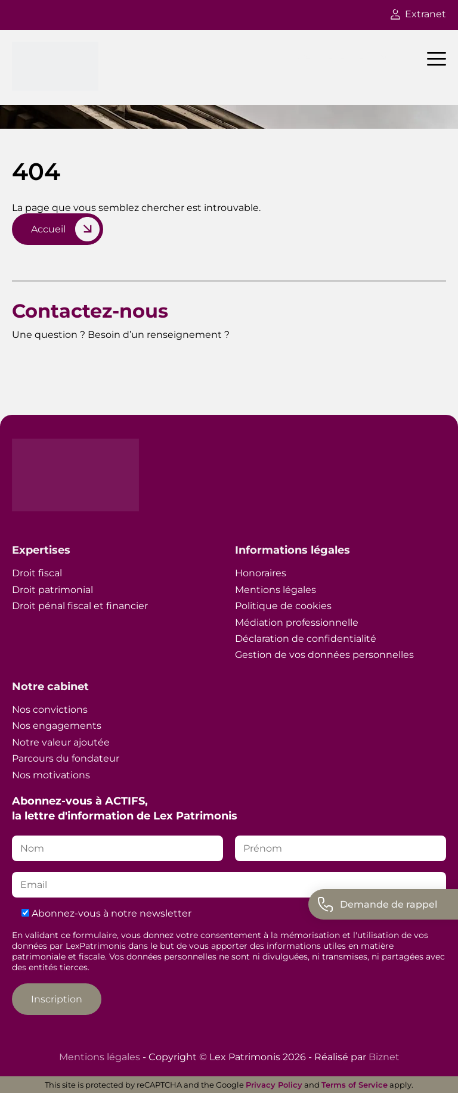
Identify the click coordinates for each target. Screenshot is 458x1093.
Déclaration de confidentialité (305, 638)
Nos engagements (56, 725)
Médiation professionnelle (296, 622)
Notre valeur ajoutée (61, 742)
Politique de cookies (283, 605)
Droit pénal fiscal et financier (80, 605)
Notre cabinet (50, 686)
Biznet (384, 1057)
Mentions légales (275, 589)
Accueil (48, 229)
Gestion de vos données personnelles (324, 654)
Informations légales (292, 550)
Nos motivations (51, 775)
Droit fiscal (37, 573)
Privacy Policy (274, 1084)
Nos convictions (50, 709)
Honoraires (260, 573)
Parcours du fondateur (65, 758)
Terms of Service (354, 1084)
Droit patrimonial (52, 589)
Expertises (41, 550)
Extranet (418, 14)
